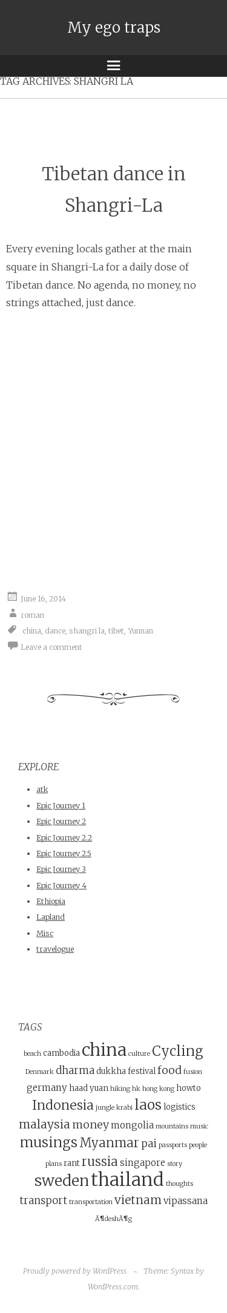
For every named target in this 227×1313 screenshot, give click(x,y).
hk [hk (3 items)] (136, 1089)
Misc (44, 933)
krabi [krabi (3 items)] (124, 1108)
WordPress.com (113, 1286)
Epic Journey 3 (61, 869)
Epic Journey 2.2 (64, 837)
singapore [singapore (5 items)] (142, 1162)
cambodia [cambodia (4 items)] (61, 1053)
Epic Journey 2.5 (63, 853)
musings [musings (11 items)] (48, 1142)
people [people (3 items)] (198, 1145)
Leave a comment (51, 647)
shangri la (87, 630)
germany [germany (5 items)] (47, 1087)
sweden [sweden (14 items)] (62, 1180)
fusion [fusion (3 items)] (192, 1072)
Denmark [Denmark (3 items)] (39, 1072)
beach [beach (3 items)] (32, 1054)
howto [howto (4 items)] (188, 1088)
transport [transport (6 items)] (43, 1200)
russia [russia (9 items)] (100, 1162)
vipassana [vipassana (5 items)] (185, 1201)
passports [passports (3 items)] (173, 1145)
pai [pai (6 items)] (149, 1144)
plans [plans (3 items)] (53, 1164)
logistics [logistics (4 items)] (179, 1107)
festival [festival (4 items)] (142, 1071)
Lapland (50, 917)
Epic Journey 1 (60, 805)
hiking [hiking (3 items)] (120, 1089)
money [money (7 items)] (90, 1124)
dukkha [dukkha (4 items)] (111, 1071)
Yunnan (140, 630)
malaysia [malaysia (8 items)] (44, 1124)
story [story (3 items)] (174, 1164)
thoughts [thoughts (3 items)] (179, 1184)
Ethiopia (50, 901)
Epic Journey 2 (61, 821)
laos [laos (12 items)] (148, 1104)
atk (42, 789)
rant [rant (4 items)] (72, 1163)
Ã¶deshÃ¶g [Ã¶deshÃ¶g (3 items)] (113, 1219)
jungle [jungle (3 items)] (105, 1108)
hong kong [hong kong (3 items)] (158, 1089)
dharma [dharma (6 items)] (75, 1070)
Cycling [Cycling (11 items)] (177, 1051)
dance (55, 630)
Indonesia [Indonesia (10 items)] (63, 1105)
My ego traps (113, 27)
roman (32, 614)
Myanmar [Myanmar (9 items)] (109, 1143)
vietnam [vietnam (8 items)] (138, 1200)
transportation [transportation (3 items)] (91, 1202)
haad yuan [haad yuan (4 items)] (88, 1088)
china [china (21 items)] (104, 1050)
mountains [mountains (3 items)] (172, 1126)
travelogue (55, 949)
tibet (116, 630)
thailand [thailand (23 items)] (127, 1179)
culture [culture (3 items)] (139, 1054)
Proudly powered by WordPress (75, 1270)
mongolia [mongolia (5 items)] (132, 1125)
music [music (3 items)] (199, 1126)
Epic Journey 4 (61, 885)
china (31, 630)
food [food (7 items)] (169, 1070)
